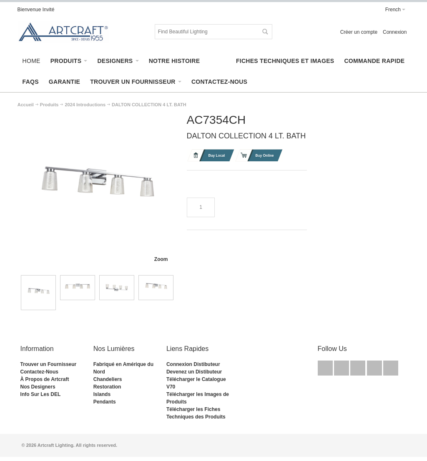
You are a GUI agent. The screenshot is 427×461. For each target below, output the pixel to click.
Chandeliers (107, 379)
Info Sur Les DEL (40, 394)
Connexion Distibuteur (193, 364)
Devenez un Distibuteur (194, 372)
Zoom (161, 259)
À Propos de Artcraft (44, 379)
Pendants (104, 402)
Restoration (107, 387)
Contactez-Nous (39, 372)
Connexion (395, 32)
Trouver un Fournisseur (48, 364)
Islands (102, 394)
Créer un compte (358, 32)
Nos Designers (37, 387)
